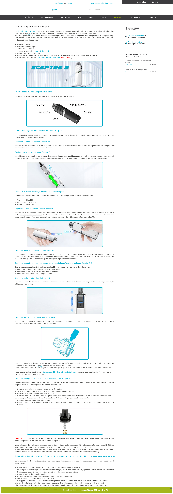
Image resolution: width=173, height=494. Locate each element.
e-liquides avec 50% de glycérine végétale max (58, 372)
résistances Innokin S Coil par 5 (48, 58)
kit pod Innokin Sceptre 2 (27, 31)
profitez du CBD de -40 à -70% (96, 490)
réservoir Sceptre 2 (42, 51)
